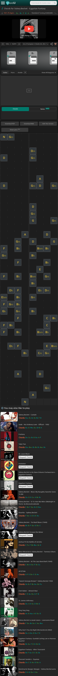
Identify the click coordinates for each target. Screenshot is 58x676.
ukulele (20, 72)
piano (13, 72)
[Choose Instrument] (25, 72)
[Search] (55, 3)
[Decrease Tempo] (3, 44)
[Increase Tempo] (19, 44)
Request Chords (25, 457)
